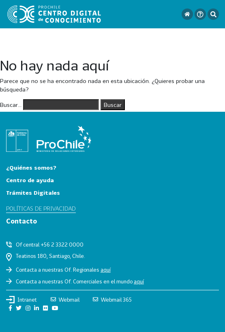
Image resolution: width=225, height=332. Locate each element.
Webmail (65, 299)
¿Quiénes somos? (31, 167)
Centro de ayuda (30, 180)
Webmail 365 (112, 299)
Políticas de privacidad (41, 208)
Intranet (21, 299)
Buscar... (10, 104)
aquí (106, 269)
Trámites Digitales (33, 192)
